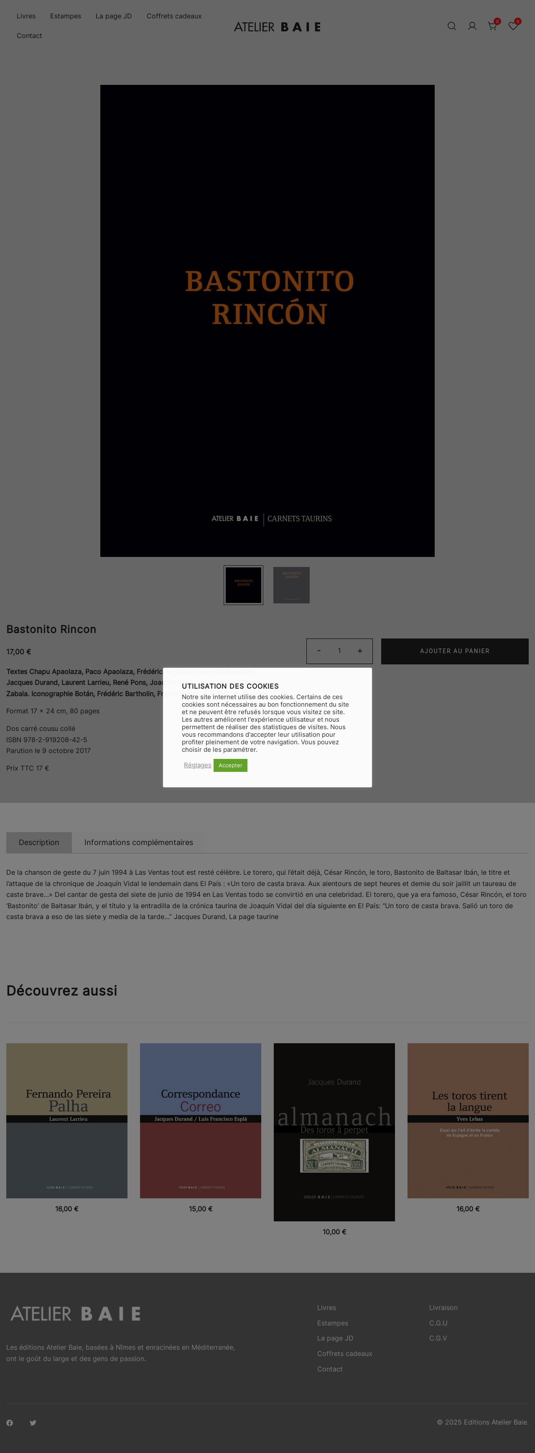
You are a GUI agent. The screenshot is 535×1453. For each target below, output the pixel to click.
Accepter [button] (230, 765)
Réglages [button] (197, 765)
